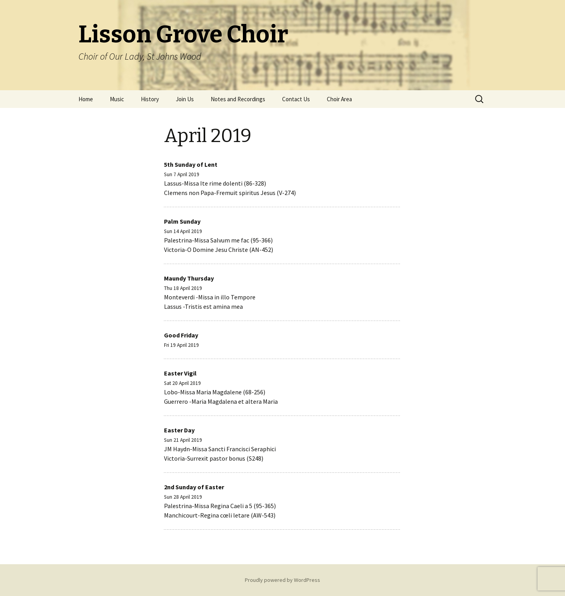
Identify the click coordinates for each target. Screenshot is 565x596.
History (150, 99)
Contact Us (296, 99)
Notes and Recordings (238, 99)
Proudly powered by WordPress (282, 579)
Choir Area (339, 99)
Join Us (185, 99)
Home (85, 99)
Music (117, 99)
